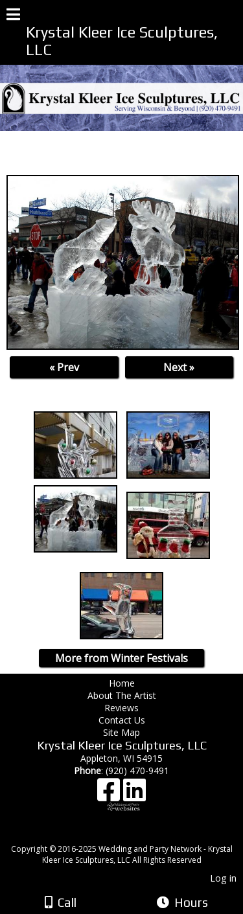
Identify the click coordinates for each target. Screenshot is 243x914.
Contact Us (121, 720)
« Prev (64, 367)
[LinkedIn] (134, 794)
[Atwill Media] (133, 834)
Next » (178, 367)
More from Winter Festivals (121, 658)
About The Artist (124, 695)
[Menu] (13, 16)
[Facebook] (110, 794)
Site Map (121, 732)
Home (122, 683)
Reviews (121, 708)
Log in (223, 878)
